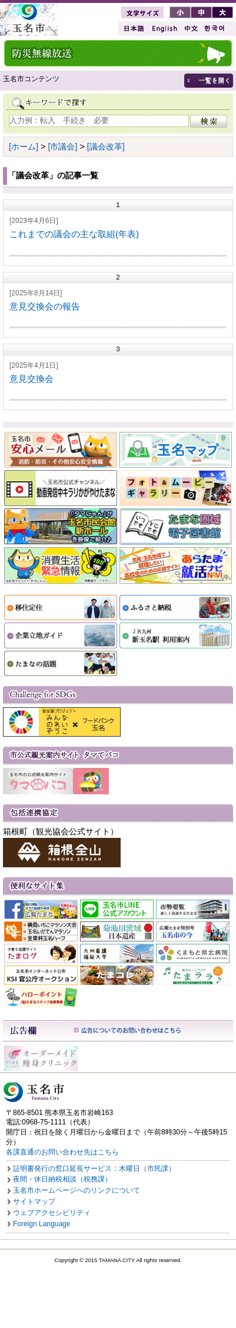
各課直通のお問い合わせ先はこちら (62, 1152)
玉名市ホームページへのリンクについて (76, 1190)
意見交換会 (31, 379)
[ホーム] (23, 146)
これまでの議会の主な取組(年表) (74, 234)
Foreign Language (41, 1224)
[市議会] (62, 146)
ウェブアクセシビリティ (52, 1213)
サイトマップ (34, 1201)
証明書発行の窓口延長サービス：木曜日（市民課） (94, 1168)
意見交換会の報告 (44, 306)
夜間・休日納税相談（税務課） (62, 1179)
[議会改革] (106, 146)
